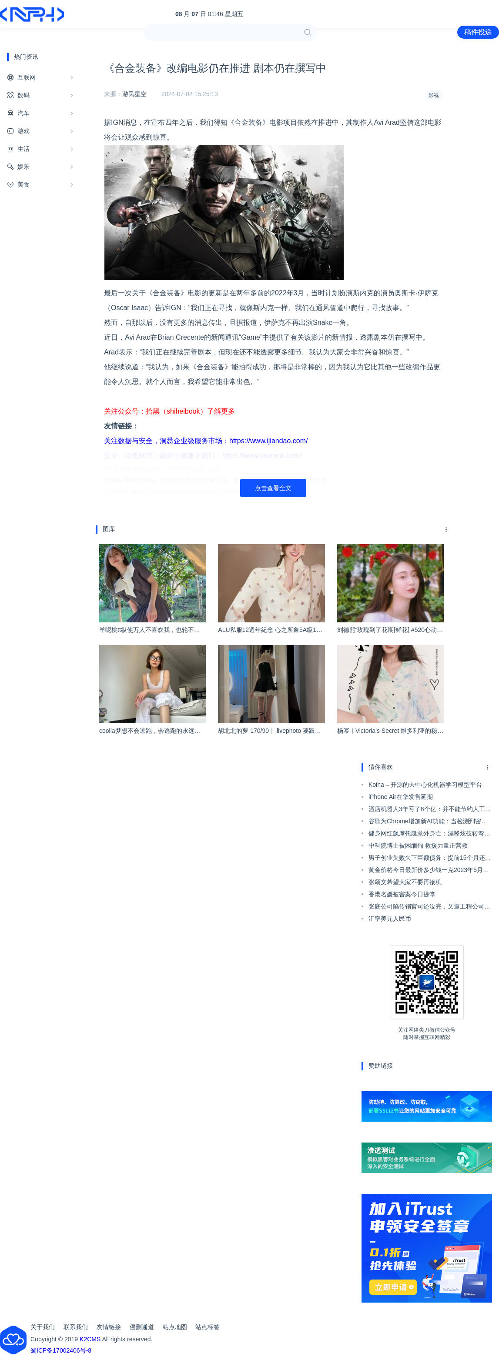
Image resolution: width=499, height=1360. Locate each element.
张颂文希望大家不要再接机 (405, 882)
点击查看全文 (273, 488)
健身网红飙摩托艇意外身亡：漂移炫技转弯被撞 (429, 834)
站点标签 (207, 1326)
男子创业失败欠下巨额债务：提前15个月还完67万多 (429, 859)
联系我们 (76, 1326)
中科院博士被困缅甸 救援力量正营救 (418, 845)
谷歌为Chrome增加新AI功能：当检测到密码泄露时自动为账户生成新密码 (427, 822)
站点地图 (175, 1326)
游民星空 (134, 93)
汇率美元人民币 (389, 918)
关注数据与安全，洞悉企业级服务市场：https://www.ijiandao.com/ (206, 440)
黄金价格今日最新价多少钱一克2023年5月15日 (429, 871)
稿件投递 (478, 32)
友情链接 (109, 1326)
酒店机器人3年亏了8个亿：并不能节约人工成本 (429, 810)
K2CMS (90, 1339)
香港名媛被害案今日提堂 (401, 894)
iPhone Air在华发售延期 (400, 796)
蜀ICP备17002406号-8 (60, 1350)
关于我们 (42, 1326)
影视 (434, 95)
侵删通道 (142, 1326)
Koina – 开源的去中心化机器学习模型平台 (425, 784)
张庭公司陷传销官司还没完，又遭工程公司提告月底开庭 (429, 907)
